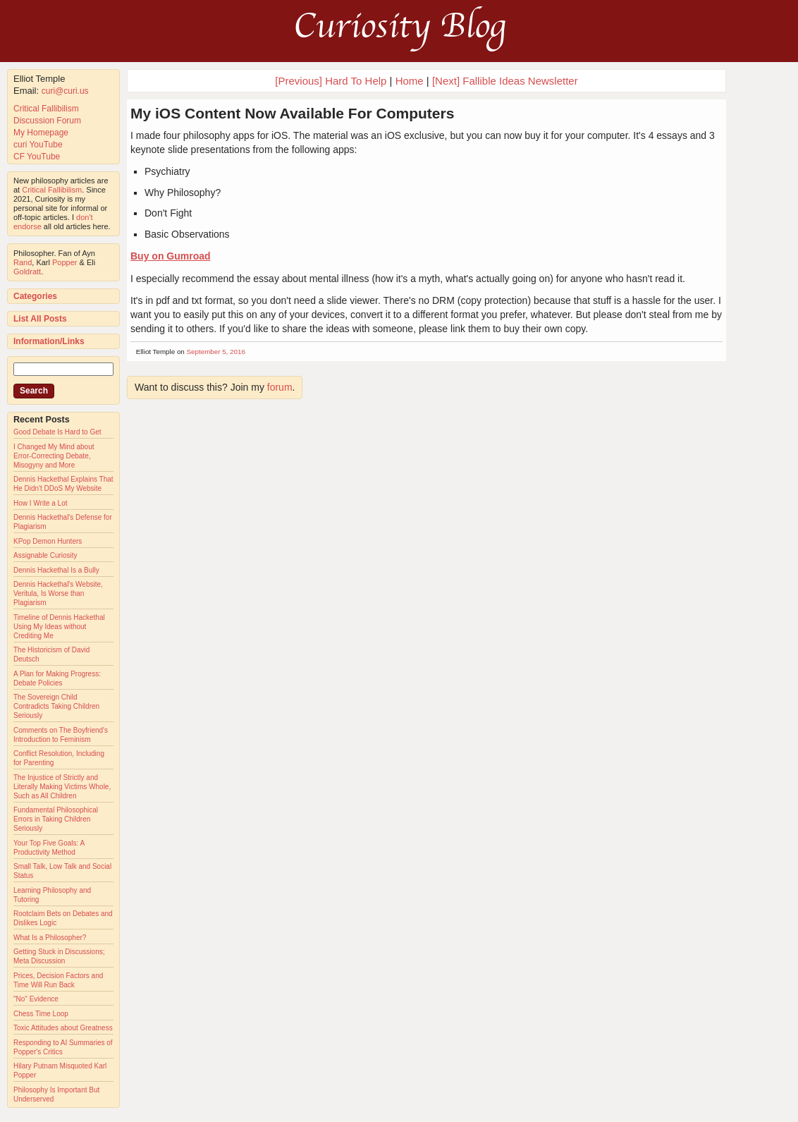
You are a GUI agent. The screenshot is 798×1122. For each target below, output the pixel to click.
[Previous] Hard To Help (330, 81)
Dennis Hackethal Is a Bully (56, 570)
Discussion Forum (47, 121)
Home (409, 81)
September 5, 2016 (216, 351)
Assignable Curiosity (45, 555)
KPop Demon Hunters (47, 541)
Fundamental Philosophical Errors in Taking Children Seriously (55, 819)
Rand (22, 262)
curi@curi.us (65, 91)
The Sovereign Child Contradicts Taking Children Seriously (56, 706)
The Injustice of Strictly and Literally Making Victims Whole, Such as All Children (62, 787)
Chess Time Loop (40, 1014)
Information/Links (49, 341)
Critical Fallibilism (46, 109)
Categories (35, 296)
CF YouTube (36, 156)
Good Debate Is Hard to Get (57, 432)
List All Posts (40, 319)
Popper (64, 262)
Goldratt (27, 271)
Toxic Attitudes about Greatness (63, 1028)
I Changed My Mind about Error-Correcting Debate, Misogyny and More (53, 456)
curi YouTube (38, 145)
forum (280, 387)
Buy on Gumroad (170, 256)
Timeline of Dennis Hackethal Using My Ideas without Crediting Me (59, 627)
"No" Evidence (36, 999)
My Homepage (40, 133)
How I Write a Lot (40, 503)
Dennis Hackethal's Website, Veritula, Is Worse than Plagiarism (58, 593)
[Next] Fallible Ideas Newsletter (505, 81)
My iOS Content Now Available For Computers (292, 113)
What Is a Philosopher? (49, 937)
